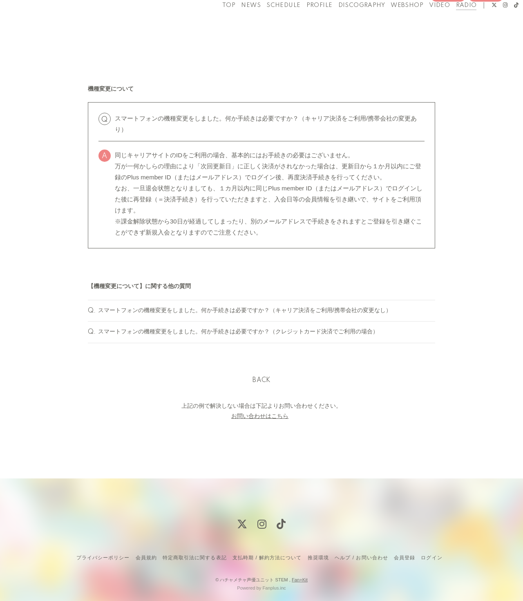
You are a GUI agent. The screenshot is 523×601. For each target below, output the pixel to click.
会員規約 (146, 558)
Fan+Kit (300, 579)
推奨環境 (318, 558)
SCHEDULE (268, 24)
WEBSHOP (391, 24)
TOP (213, 24)
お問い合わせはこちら (259, 432)
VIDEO (423, 24)
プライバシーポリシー (103, 558)
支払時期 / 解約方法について (267, 558)
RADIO (450, 24)
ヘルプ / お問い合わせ (361, 558)
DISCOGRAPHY (345, 24)
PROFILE (304, 24)
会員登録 (448, 37)
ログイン (486, 37)
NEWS (235, 24)
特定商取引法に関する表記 (194, 558)
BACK (261, 396)
